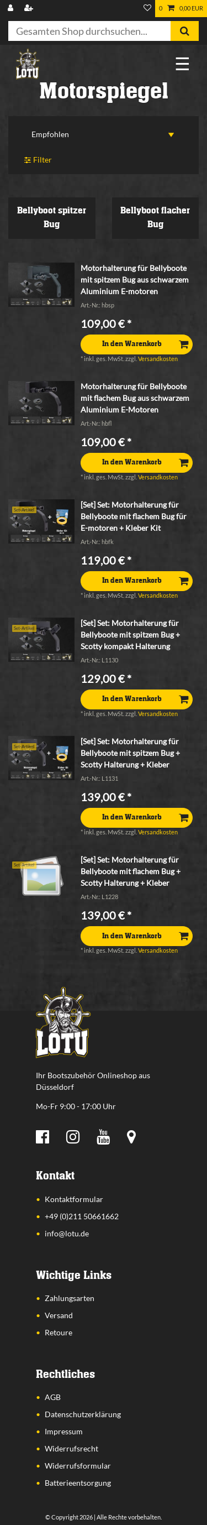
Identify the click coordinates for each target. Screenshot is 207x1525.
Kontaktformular (74, 1199)
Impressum (64, 1431)
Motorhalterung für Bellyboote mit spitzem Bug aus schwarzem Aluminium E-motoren (135, 279)
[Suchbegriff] (89, 31)
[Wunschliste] (147, 8)
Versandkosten (158, 358)
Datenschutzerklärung (83, 1414)
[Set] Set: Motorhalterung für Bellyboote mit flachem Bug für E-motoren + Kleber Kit (134, 516)
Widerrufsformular (78, 1465)
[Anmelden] (11, 8)
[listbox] (41, 284)
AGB (53, 1397)
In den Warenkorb (145, 344)
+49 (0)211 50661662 (82, 1216)
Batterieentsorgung (78, 1482)
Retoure (58, 1332)
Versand (59, 1315)
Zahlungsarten (69, 1298)
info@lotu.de (67, 1233)
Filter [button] (38, 160)
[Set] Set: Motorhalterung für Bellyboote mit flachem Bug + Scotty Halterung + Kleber (131, 871)
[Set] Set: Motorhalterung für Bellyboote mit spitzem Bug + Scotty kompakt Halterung (130, 634)
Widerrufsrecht (71, 1448)
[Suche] (185, 31)
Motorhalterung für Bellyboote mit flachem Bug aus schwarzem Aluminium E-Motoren (135, 398)
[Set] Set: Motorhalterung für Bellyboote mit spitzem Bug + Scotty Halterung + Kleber (130, 753)
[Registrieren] (29, 8)
